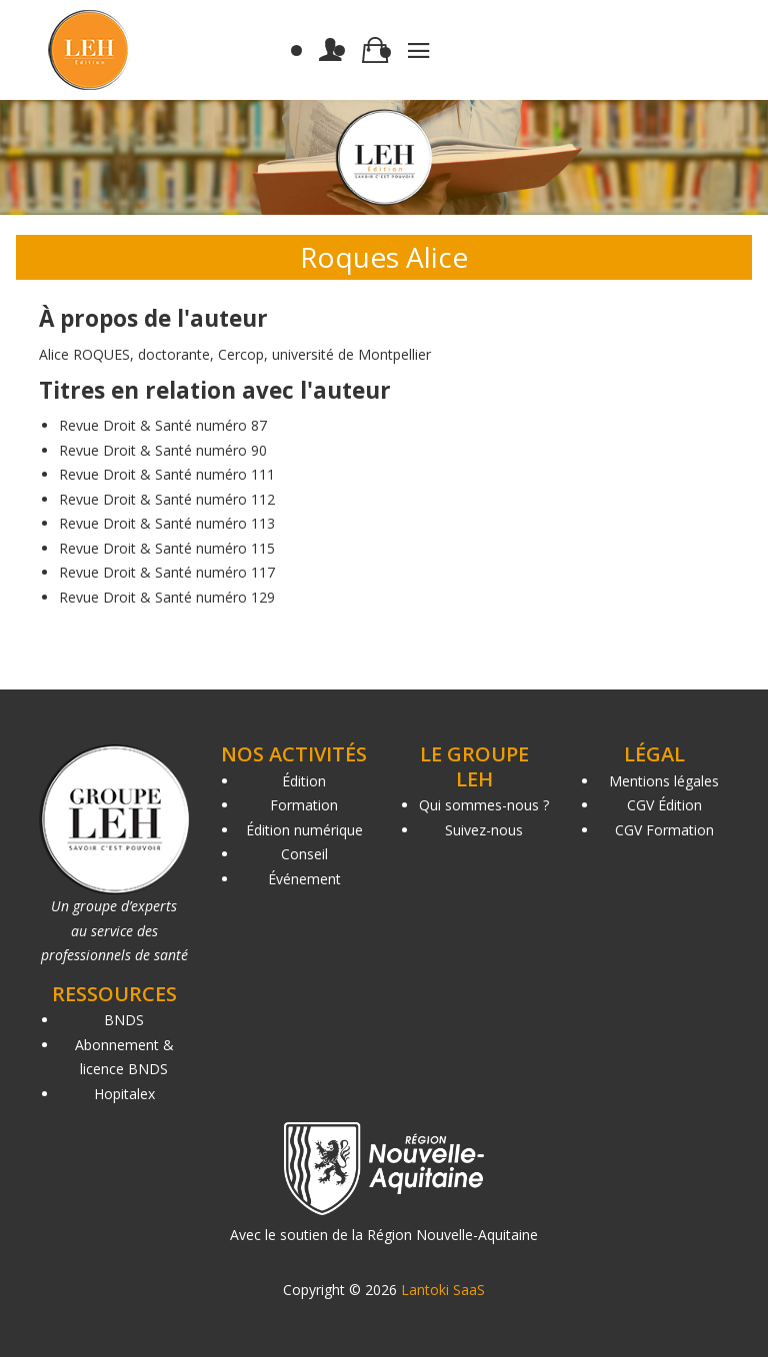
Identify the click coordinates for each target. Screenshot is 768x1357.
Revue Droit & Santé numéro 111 (167, 474)
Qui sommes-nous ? (484, 804)
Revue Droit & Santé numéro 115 (167, 548)
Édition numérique (304, 829)
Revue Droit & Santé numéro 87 (163, 425)
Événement (304, 878)
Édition (304, 780)
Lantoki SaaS (443, 1289)
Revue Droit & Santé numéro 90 (163, 450)
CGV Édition (664, 804)
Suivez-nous (484, 829)
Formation (304, 804)
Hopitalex (124, 1093)
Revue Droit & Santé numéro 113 (167, 523)
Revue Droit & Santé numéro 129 (167, 597)
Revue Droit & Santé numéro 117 (167, 572)
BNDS (124, 1019)
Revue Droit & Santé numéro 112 (167, 499)
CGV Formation (664, 829)
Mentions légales (664, 780)
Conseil (304, 853)
